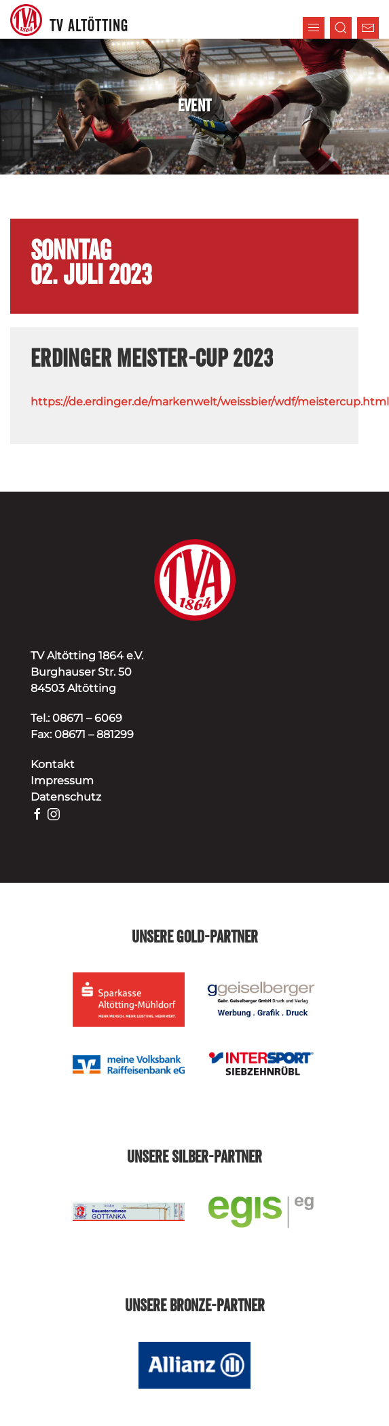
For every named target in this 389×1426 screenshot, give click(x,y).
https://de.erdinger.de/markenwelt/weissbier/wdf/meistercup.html (210, 401)
